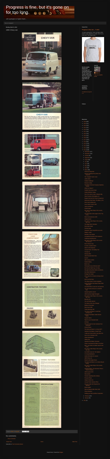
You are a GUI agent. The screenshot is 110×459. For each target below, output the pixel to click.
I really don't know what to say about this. (94, 333)
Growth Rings (88, 208)
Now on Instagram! (9, 23)
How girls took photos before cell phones (94, 270)
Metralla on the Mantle (90, 234)
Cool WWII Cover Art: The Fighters (92, 352)
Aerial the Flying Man (89, 171)
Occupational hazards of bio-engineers (93, 236)
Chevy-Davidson (88, 391)
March (86, 169)
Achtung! (87, 322)
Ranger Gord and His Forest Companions (94, 198)
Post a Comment (11, 438)
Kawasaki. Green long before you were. (94, 230)
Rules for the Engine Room (91, 360)
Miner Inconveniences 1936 (91, 216)
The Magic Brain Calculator (91, 224)
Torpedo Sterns (88, 317)
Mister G (98, 72)
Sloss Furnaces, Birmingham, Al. (92, 196)
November (87, 153)
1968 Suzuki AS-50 (89, 371)
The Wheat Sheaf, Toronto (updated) (93, 281)
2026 (85, 121)
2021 (85, 131)
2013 (85, 147)
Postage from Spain (89, 274)
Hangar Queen (88, 219)
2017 (85, 139)
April (86, 167)
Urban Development (89, 337)
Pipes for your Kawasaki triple (91, 319)
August (86, 159)
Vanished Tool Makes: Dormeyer (92, 341)
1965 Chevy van (88, 358)
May (86, 165)
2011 (85, 400)
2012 (85, 149)
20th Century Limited (89, 259)
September (87, 157)
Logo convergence (89, 206)
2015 (85, 143)
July (86, 161)
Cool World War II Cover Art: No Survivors (94, 286)
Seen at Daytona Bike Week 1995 (92, 389)
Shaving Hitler (88, 253)
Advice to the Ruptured (90, 247)
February (87, 395)
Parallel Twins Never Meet (90, 190)
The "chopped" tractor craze (91, 176)
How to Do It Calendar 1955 (91, 335)
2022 (85, 129)
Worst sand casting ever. (90, 202)
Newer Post (9, 441)
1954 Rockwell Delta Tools (91, 255)
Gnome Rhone (88, 327)
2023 (85, 127)
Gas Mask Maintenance (90, 272)
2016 (85, 141)
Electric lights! (88, 387)
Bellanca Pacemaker (89, 305)
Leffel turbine (88, 178)
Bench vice (87, 264)
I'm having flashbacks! (90, 354)
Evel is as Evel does (89, 279)
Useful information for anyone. (91, 356)
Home (42, 441)
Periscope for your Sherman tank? (92, 266)
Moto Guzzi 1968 (88, 307)
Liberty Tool (87, 339)
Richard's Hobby (88, 182)
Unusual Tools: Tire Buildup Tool (92, 249)
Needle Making (88, 261)
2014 (85, 145)
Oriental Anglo (88, 228)
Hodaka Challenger (89, 180)
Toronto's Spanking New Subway (92, 375)
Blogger (61, 452)
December (87, 151)
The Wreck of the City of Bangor (92, 303)
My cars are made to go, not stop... (92, 268)
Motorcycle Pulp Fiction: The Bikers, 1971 (94, 200)
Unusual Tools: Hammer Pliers (91, 382)
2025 (85, 123)
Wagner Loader (88, 232)
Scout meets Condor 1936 (91, 204)
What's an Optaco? (89, 188)
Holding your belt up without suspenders (94, 393)
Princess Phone (88, 378)
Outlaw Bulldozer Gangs (90, 192)
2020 (85, 133)
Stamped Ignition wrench (90, 291)
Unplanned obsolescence (90, 238)
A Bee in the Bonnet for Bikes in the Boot (94, 343)
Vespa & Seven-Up (89, 380)
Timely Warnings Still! (89, 309)
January (87, 397)
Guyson (86, 257)
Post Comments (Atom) (17, 444)
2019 (85, 135)
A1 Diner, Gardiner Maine (90, 245)
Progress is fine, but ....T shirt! (90, 29)
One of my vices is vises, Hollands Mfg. (94, 194)
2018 (85, 137)
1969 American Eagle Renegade (92, 294)
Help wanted (87, 373)
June (86, 163)
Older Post (74, 441)
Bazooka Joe (88, 299)
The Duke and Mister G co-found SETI (93, 329)
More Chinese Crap (89, 243)
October (87, 155)
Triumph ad (87, 251)
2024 (85, 125)
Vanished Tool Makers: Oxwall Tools (93, 331)
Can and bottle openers (90, 301)
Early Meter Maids (89, 226)
